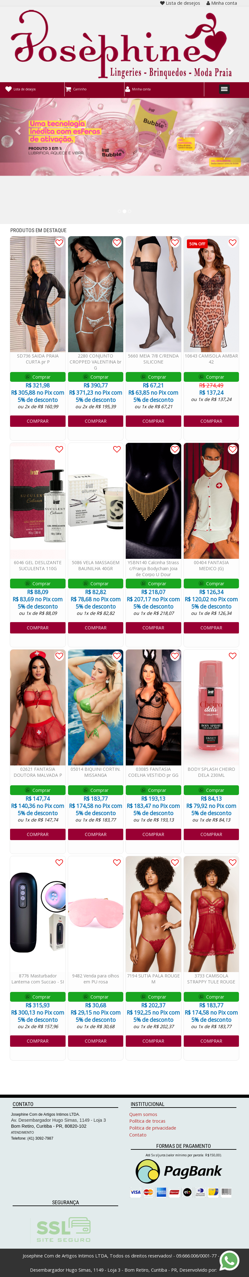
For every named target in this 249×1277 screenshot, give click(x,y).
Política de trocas (147, 1121)
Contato (138, 1135)
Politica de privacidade (152, 1128)
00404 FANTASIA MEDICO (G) (211, 565)
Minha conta (221, 3)
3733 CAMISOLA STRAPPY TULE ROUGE (211, 979)
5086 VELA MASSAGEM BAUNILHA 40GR (95, 565)
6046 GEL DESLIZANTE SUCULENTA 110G (37, 565)
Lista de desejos (180, 3)
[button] (19, 130)
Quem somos (143, 1114)
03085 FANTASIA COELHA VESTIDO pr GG (153, 772)
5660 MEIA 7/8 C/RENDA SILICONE (153, 359)
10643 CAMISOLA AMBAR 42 (211, 359)
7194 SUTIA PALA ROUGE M (153, 979)
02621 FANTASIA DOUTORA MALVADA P (38, 772)
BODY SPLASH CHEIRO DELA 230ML (211, 772)
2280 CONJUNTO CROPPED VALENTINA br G (95, 362)
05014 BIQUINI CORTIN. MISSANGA (95, 772)
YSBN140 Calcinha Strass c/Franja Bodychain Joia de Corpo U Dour (153, 568)
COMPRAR (38, 421)
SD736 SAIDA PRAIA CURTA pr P (38, 359)
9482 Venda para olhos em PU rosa (95, 979)
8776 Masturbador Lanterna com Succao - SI (37, 979)
